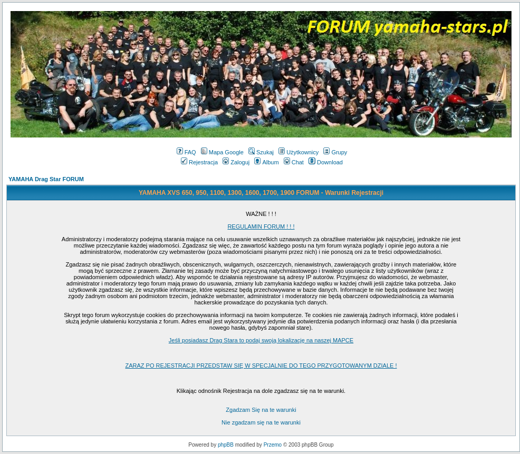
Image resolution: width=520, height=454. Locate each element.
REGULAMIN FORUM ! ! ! (260, 226)
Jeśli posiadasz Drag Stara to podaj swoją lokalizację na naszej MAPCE (261, 340)
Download (326, 162)
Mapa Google (222, 152)
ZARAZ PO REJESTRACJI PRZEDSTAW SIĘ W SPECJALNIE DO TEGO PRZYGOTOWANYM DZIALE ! (261, 365)
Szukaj (261, 152)
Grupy (335, 152)
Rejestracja (199, 162)
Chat (294, 162)
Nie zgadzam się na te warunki (261, 422)
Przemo (273, 445)
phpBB (226, 445)
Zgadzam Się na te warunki (261, 410)
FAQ (186, 152)
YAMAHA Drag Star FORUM (46, 179)
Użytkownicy (298, 152)
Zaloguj (236, 162)
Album (266, 162)
